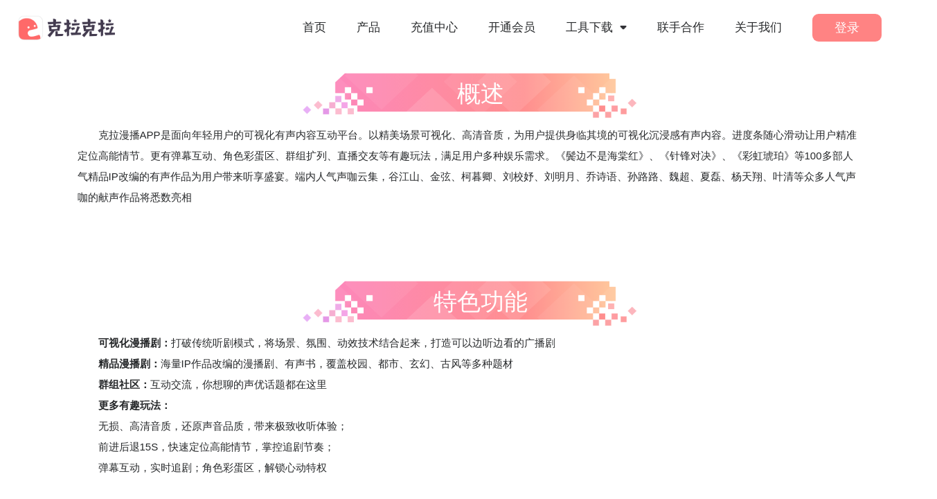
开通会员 (511, 27)
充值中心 (434, 27)
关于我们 (758, 27)
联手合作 (680, 27)
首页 (314, 27)
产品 (368, 27)
